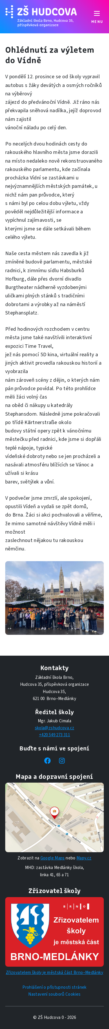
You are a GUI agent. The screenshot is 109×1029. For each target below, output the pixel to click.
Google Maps (52, 858)
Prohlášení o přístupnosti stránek (54, 987)
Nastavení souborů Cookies (54, 994)
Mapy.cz (84, 858)
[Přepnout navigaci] (96, 16)
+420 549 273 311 (54, 735)
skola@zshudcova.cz (54, 728)
